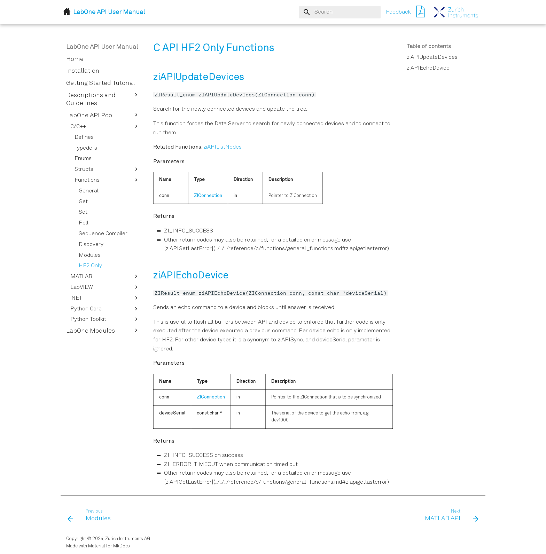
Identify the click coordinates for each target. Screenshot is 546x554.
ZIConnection (208, 195)
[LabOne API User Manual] (456, 12)
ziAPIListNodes (222, 147)
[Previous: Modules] (91, 515)
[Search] (340, 12)
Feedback (398, 12)
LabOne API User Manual (102, 47)
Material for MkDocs (109, 546)
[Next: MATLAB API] (449, 515)
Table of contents (429, 46)
